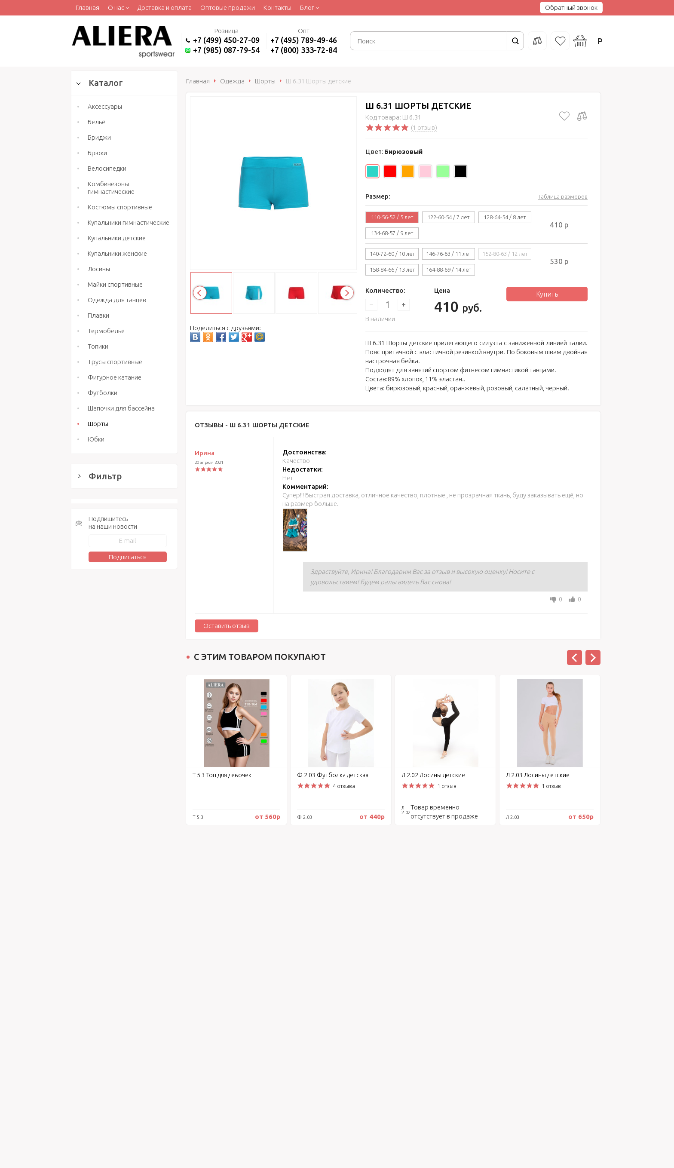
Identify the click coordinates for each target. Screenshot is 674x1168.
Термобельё (106, 330)
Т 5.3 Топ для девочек (222, 775)
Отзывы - (252, 425)
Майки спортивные (115, 284)
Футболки (102, 392)
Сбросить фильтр (124, 871)
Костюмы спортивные (120, 207)
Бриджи (99, 137)
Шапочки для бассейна (121, 408)
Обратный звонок (571, 7)
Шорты (98, 423)
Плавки (98, 315)
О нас (116, 7)
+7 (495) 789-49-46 (303, 40)
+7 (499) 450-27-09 (226, 40)
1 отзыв (446, 786)
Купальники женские (117, 253)
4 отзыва (344, 786)
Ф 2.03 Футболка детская (332, 775)
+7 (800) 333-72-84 (303, 50)
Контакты (277, 7)
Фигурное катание (114, 377)
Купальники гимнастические (128, 222)
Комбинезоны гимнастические (111, 187)
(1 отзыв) (424, 127)
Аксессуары (105, 106)
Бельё (96, 122)
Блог (307, 7)
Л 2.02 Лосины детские (433, 775)
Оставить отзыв (226, 625)
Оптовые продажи (227, 7)
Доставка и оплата (164, 7)
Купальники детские (117, 238)
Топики (98, 346)
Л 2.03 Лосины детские (538, 775)
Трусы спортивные (115, 361)
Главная (87, 7)
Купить (547, 294)
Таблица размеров (563, 196)
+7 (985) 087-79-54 (226, 50)
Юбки (96, 439)
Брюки (97, 152)
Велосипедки (107, 168)
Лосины (99, 269)
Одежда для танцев (117, 299)
